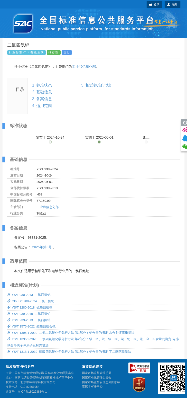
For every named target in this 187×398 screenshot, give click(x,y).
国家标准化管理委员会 (96, 377)
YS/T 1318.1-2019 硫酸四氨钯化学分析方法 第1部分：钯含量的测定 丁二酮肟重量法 (69, 352)
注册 (172, 4)
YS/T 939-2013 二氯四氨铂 (28, 320)
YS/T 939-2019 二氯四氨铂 (28, 314)
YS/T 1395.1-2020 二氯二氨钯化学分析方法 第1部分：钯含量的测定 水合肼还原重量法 (70, 333)
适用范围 (44, 106)
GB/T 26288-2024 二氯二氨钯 (30, 301)
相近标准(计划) (98, 85)
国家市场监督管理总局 (96, 373)
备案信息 (44, 99)
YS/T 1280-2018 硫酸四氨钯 (29, 307)
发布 (50, 137)
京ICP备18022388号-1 (32, 391)
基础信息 (44, 92)
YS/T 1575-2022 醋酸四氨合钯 (31, 326)
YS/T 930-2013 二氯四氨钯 (28, 295)
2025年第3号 (42, 247)
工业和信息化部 (84, 67)
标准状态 (44, 85)
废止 (146, 137)
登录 (154, 4)
